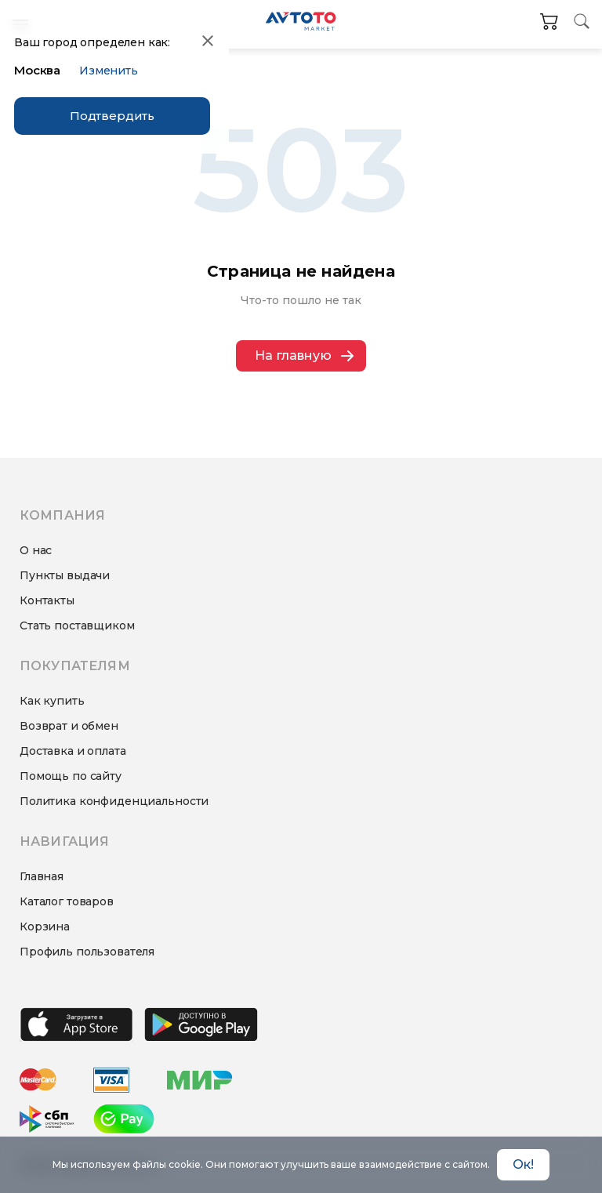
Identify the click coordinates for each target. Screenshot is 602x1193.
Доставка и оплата (73, 751)
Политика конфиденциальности (114, 801)
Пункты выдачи (65, 575)
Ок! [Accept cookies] (523, 1164)
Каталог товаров (67, 901)
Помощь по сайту (70, 776)
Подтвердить (112, 115)
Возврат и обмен (69, 726)
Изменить (108, 70)
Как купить (52, 701)
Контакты (47, 600)
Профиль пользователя (87, 952)
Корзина (45, 926)
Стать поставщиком (77, 625)
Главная (41, 876)
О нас (36, 550)
